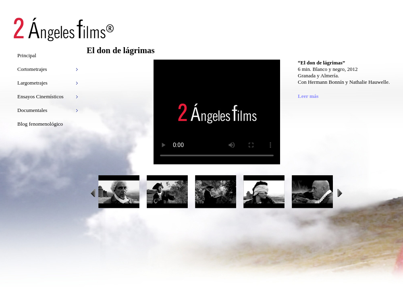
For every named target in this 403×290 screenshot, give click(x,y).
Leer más (308, 96)
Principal (26, 55)
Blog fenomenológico (40, 124)
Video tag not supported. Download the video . (217, 112)
